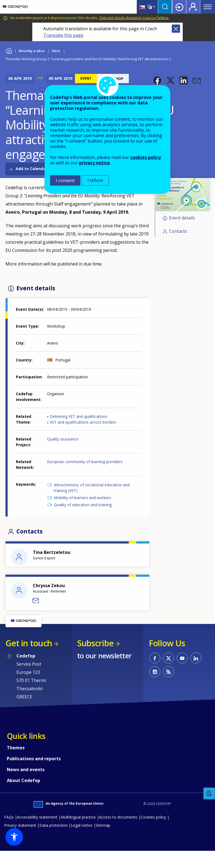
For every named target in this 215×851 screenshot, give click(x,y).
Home (8, 50)
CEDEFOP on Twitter (168, 658)
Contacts (178, 231)
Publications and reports (34, 759)
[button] (157, 80)
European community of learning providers (85, 461)
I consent (65, 180)
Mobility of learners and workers (82, 497)
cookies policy (145, 157)
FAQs (9, 817)
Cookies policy (153, 817)
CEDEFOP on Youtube (182, 658)
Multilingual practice (78, 817)
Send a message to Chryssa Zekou (36, 601)
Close (176, 29)
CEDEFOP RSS (168, 671)
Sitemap (103, 825)
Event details (182, 218)
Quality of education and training (83, 504)
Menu (208, 7)
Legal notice (81, 825)
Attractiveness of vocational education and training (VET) (92, 487)
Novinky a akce (32, 50)
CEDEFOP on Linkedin (195, 658)
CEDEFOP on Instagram (154, 671)
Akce (56, 50)
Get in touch (28, 643)
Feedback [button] (209, 793)
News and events (26, 769)
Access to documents (118, 817)
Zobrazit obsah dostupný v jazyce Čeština (133, 17)
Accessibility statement (37, 817)
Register (193, 7)
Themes (16, 748)
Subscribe (95, 643)
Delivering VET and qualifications (78, 416)
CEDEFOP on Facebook (154, 658)
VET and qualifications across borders (83, 422)
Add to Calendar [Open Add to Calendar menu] (31, 168)
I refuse (95, 180)
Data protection (53, 825)
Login (179, 7)
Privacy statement (20, 825)
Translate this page (63, 35)
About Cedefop (23, 780)
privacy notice (94, 163)
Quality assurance (63, 439)
